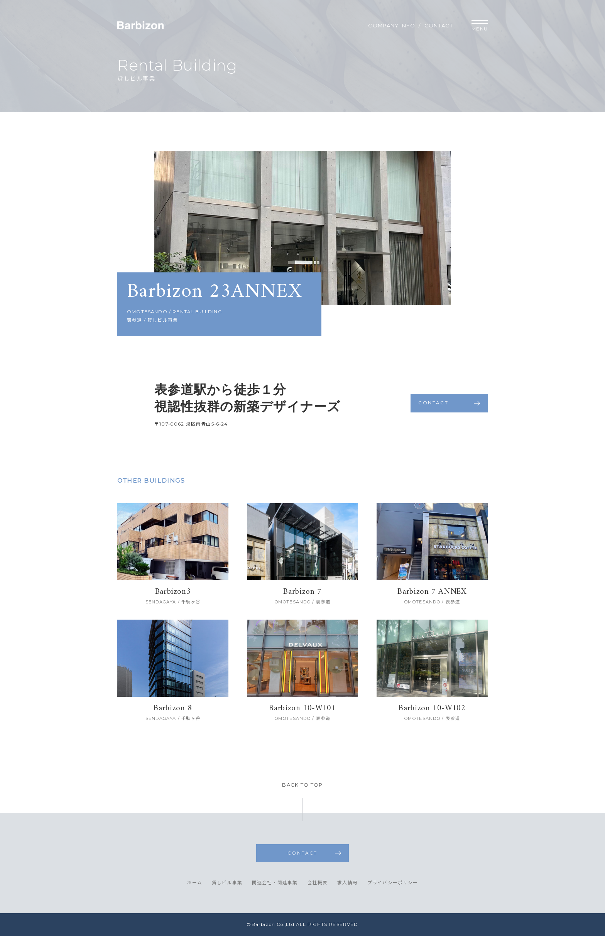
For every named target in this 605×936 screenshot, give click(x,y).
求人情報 (347, 883)
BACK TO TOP (302, 784)
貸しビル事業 (227, 883)
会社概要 (318, 883)
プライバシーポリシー (392, 883)
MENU (479, 26)
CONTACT (438, 25)
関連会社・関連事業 (275, 883)
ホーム (194, 883)
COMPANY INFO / (394, 25)
